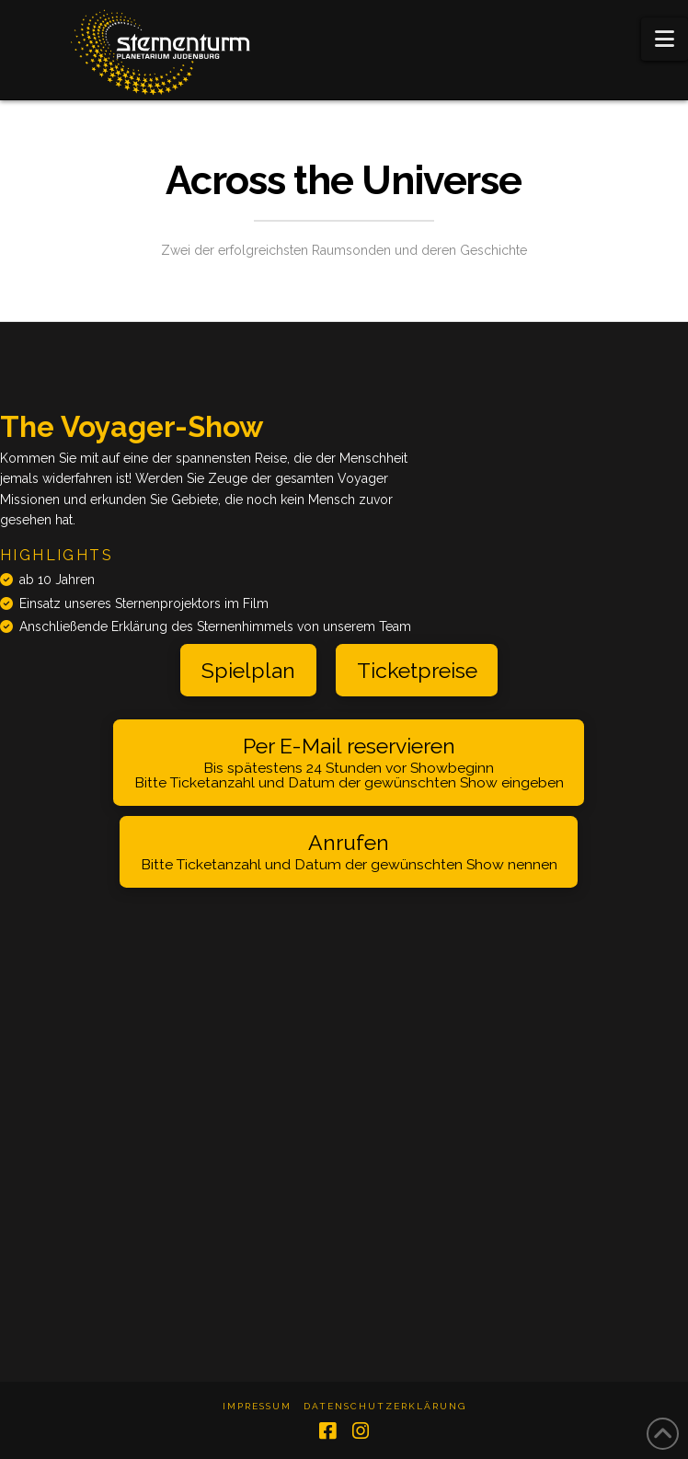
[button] (664, 39)
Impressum (257, 1406)
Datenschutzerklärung (385, 1406)
